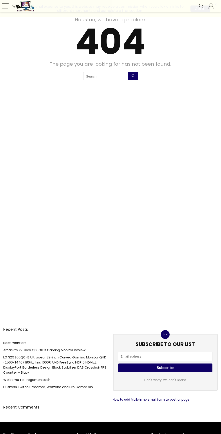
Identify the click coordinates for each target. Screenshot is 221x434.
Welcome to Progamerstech (26, 379)
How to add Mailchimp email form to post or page (151, 399)
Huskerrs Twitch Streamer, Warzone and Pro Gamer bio (48, 386)
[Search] (133, 76)
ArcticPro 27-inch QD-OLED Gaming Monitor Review (44, 349)
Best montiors (14, 342)
